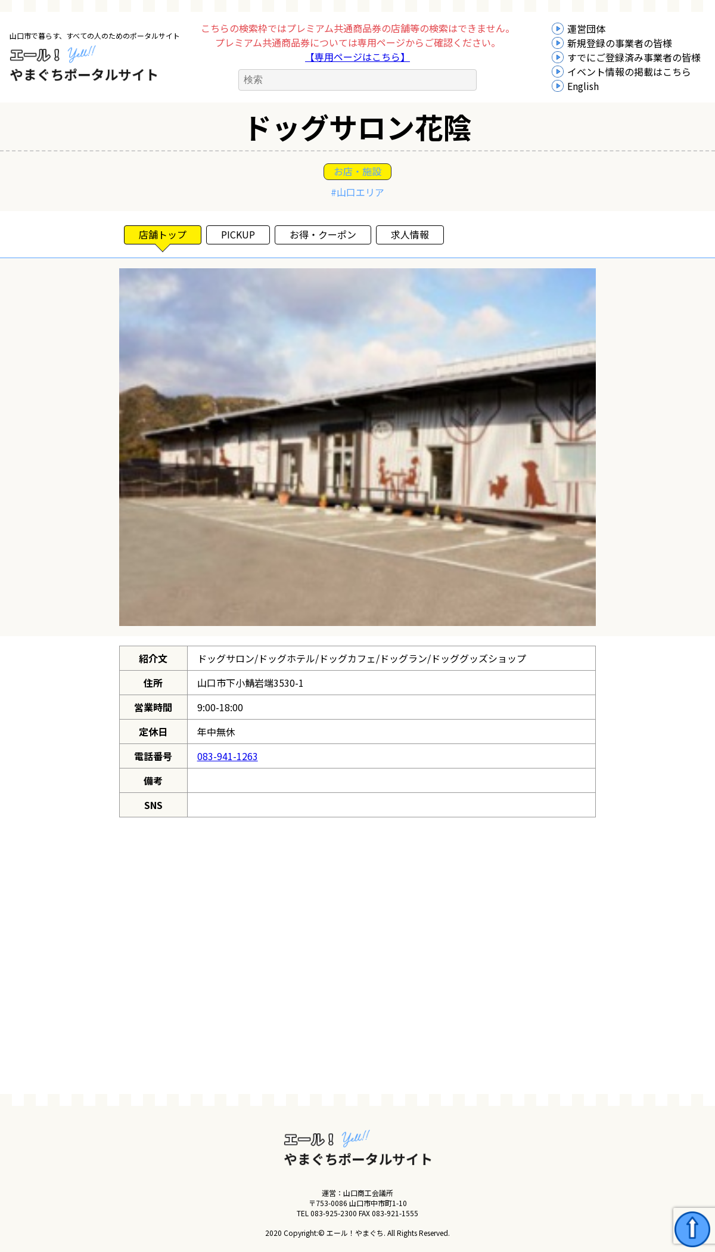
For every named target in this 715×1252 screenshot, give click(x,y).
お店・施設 (357, 171)
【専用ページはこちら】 (357, 56)
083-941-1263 (227, 756)
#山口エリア (357, 192)
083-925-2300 (333, 1213)
